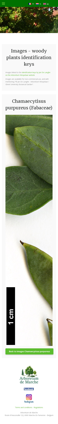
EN (48, 4)
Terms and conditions (23, 407)
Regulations (38, 407)
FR (33, 4)
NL (40, 4)
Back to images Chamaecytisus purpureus (29, 351)
